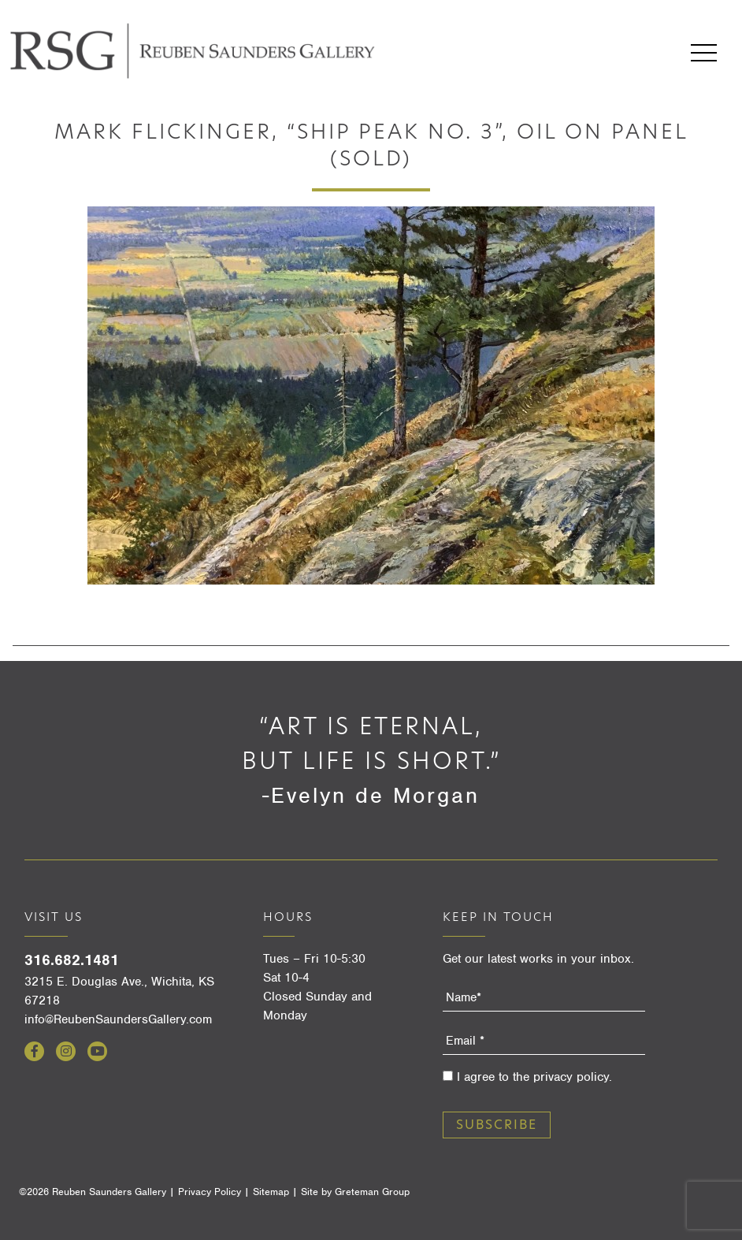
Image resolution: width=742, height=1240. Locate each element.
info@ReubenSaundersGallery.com (118, 1019)
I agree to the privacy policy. (534, 1077)
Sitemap (271, 1191)
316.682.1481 (71, 960)
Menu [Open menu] (704, 53)
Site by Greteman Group (355, 1191)
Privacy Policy (209, 1191)
